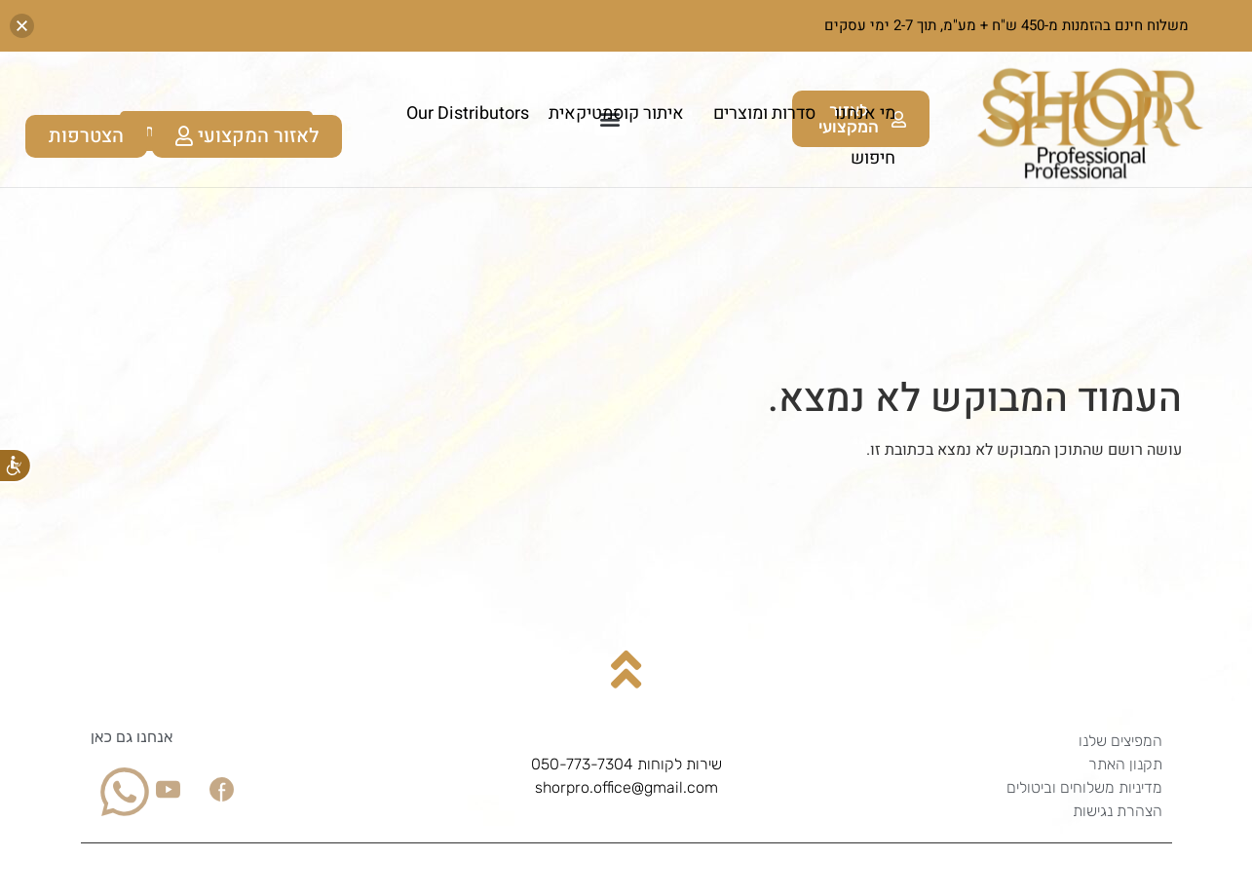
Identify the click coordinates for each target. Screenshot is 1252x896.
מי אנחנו (865, 113)
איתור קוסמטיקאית (616, 113)
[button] (22, 26)
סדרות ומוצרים (759, 113)
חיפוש (873, 158)
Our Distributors (467, 113)
